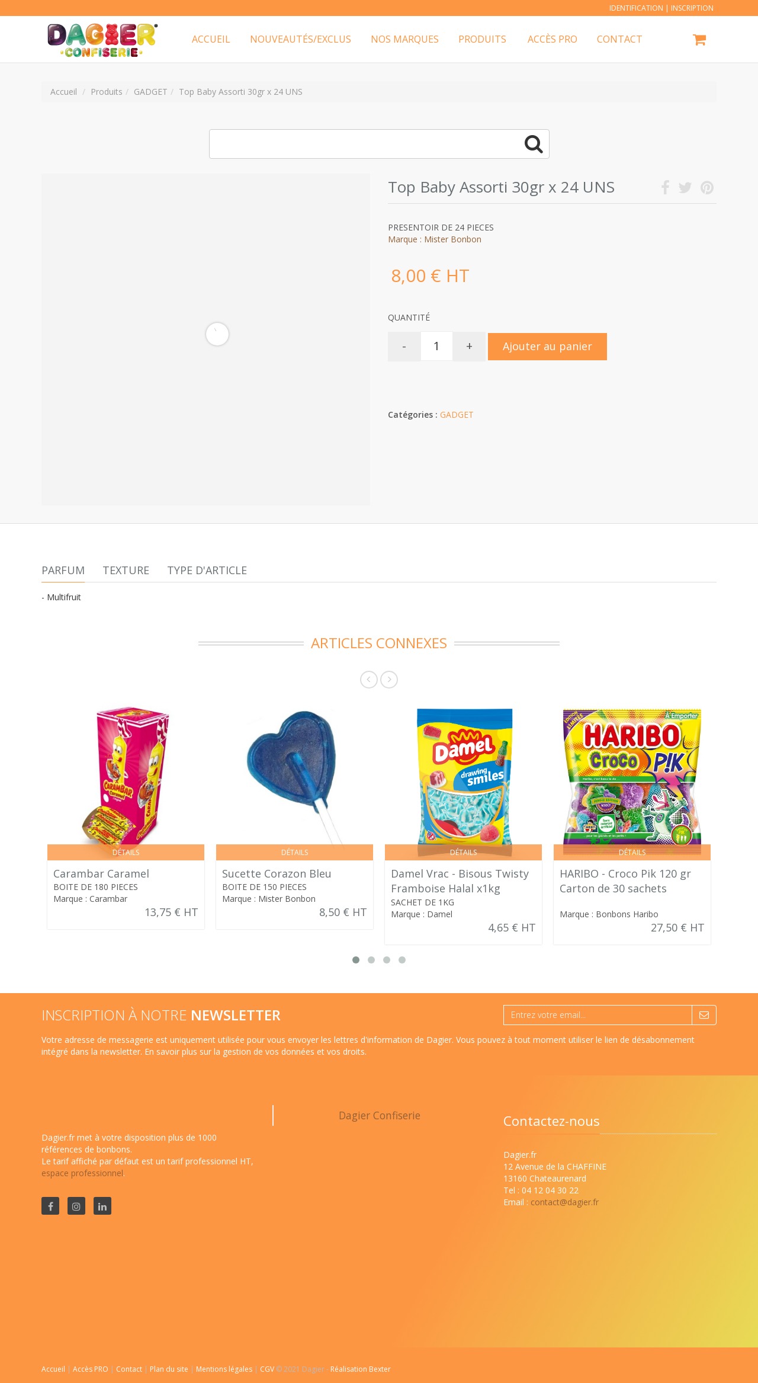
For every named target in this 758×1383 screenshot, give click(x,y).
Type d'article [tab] (207, 570)
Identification (636, 8)
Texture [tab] (125, 570)
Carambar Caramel (101, 873)
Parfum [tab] (63, 570)
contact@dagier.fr (565, 1202)
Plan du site (170, 1369)
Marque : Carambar (90, 898)
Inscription (692, 8)
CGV (268, 1369)
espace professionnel (82, 1173)
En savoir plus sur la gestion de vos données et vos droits (254, 1051)
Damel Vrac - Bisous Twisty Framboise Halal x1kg (460, 881)
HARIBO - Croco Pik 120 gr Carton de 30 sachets (625, 881)
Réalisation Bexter (360, 1369)
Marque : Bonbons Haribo (609, 914)
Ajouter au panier (547, 346)
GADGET (457, 414)
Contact (130, 1369)
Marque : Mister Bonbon (434, 239)
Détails (126, 852)
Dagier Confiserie (379, 1115)
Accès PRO (91, 1369)
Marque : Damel (421, 914)
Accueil (53, 1369)
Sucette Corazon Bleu (277, 873)
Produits (482, 39)
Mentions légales (225, 1369)
